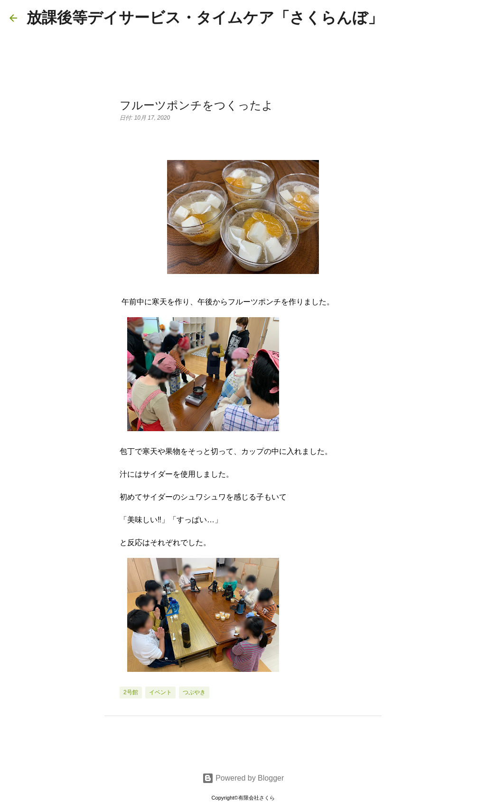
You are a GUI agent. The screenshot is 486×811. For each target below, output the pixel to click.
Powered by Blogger (243, 778)
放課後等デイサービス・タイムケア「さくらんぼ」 (205, 17)
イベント (160, 692)
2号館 (130, 692)
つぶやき (194, 692)
